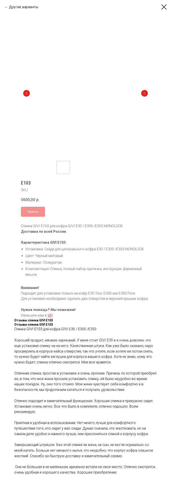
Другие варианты (23, 7)
